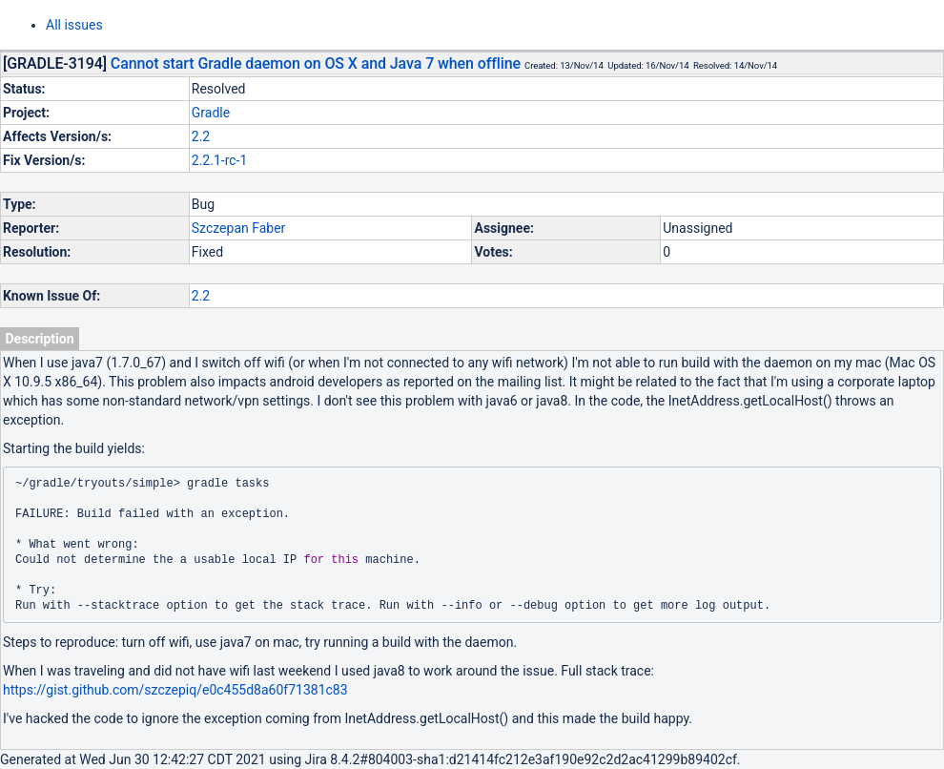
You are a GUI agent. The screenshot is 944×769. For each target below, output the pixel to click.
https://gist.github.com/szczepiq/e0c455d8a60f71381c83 (175, 689)
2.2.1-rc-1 (220, 160)
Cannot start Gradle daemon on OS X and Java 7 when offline (316, 63)
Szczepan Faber (239, 228)
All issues (74, 24)
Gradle (211, 112)
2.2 (201, 136)
